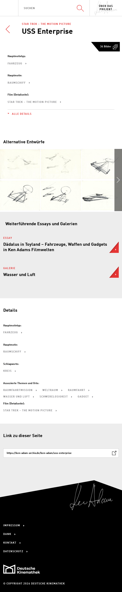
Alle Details (22, 114)
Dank (7, 534)
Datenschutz (13, 551)
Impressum (11, 525)
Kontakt (9, 543)
